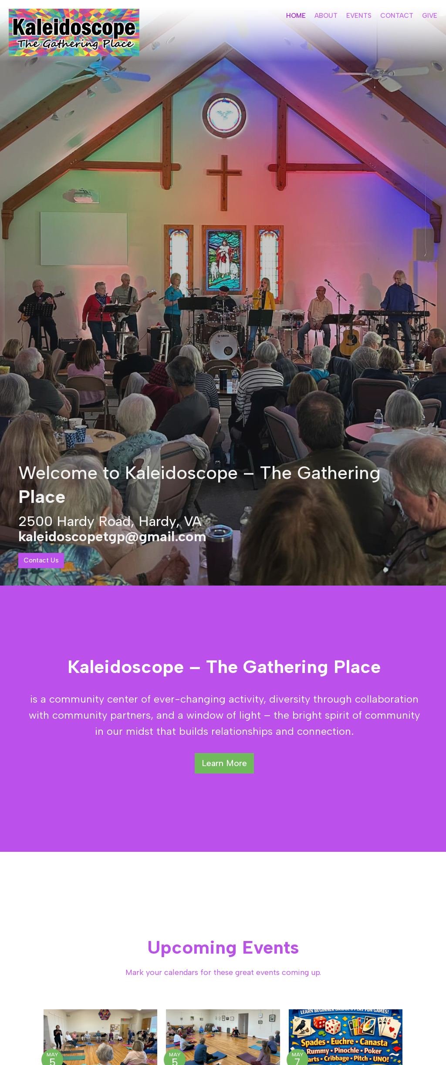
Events (359, 16)
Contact (396, 16)
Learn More (224, 763)
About (326, 16)
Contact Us (41, 560)
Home (296, 16)
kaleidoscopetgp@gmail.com (112, 536)
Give (429, 16)
